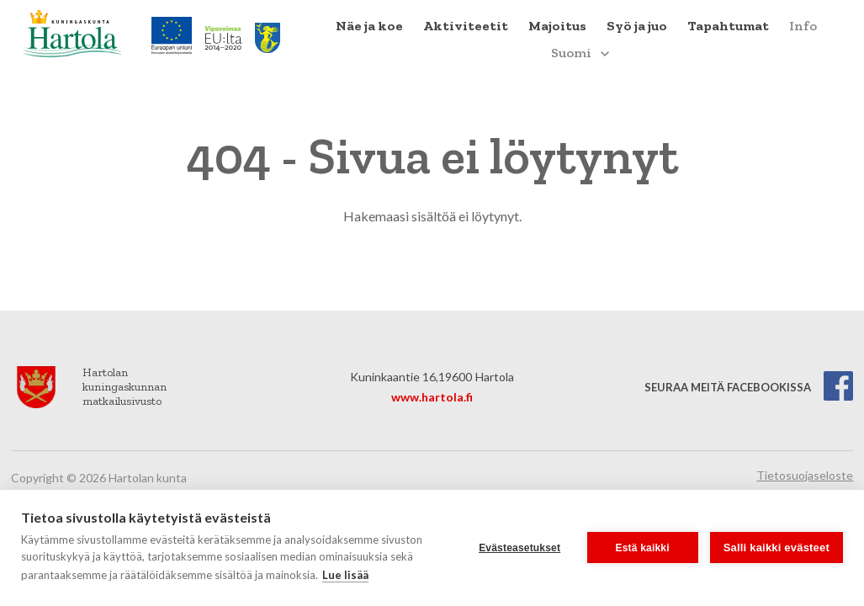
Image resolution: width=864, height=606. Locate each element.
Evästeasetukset (519, 548)
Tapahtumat (728, 26)
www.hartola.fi (432, 397)
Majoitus (557, 26)
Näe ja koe (369, 26)
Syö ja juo (637, 26)
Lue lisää (345, 575)
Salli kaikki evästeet (777, 547)
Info (803, 26)
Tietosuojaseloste (804, 475)
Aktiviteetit (465, 26)
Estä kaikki (643, 548)
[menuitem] (369, 26)
